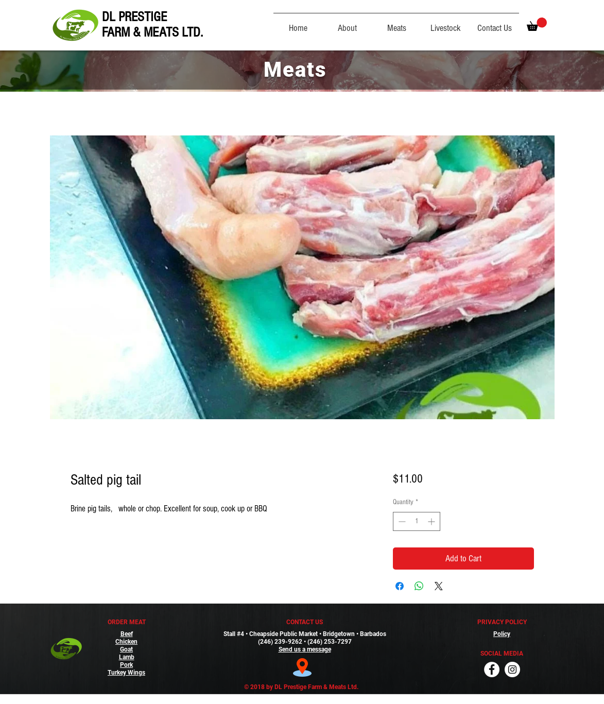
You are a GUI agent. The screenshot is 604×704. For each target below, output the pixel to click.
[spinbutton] (416, 521)
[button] (537, 24)
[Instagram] (512, 669)
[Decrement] (400, 521)
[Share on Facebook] (399, 586)
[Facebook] (491, 669)
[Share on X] (439, 586)
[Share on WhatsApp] (419, 586)
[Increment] (432, 521)
